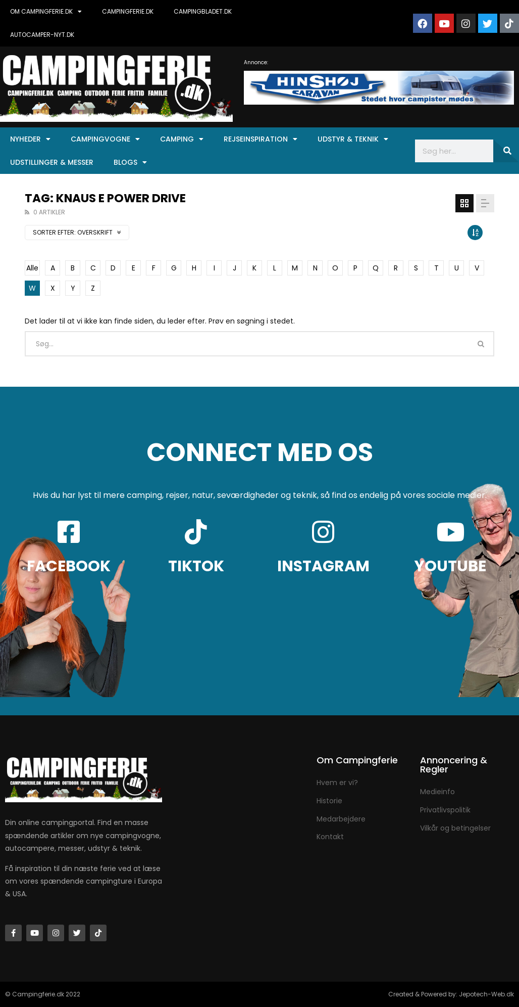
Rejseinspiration (260, 139)
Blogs (130, 162)
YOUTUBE (450, 566)
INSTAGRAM (323, 566)
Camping (181, 139)
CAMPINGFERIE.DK (127, 11)
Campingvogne (105, 139)
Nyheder (30, 139)
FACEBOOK (69, 566)
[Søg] (506, 151)
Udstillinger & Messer (51, 162)
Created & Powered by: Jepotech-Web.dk (451, 994)
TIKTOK (196, 566)
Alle (32, 268)
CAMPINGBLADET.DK (203, 11)
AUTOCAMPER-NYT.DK (42, 34)
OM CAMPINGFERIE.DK (46, 12)
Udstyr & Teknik (353, 139)
